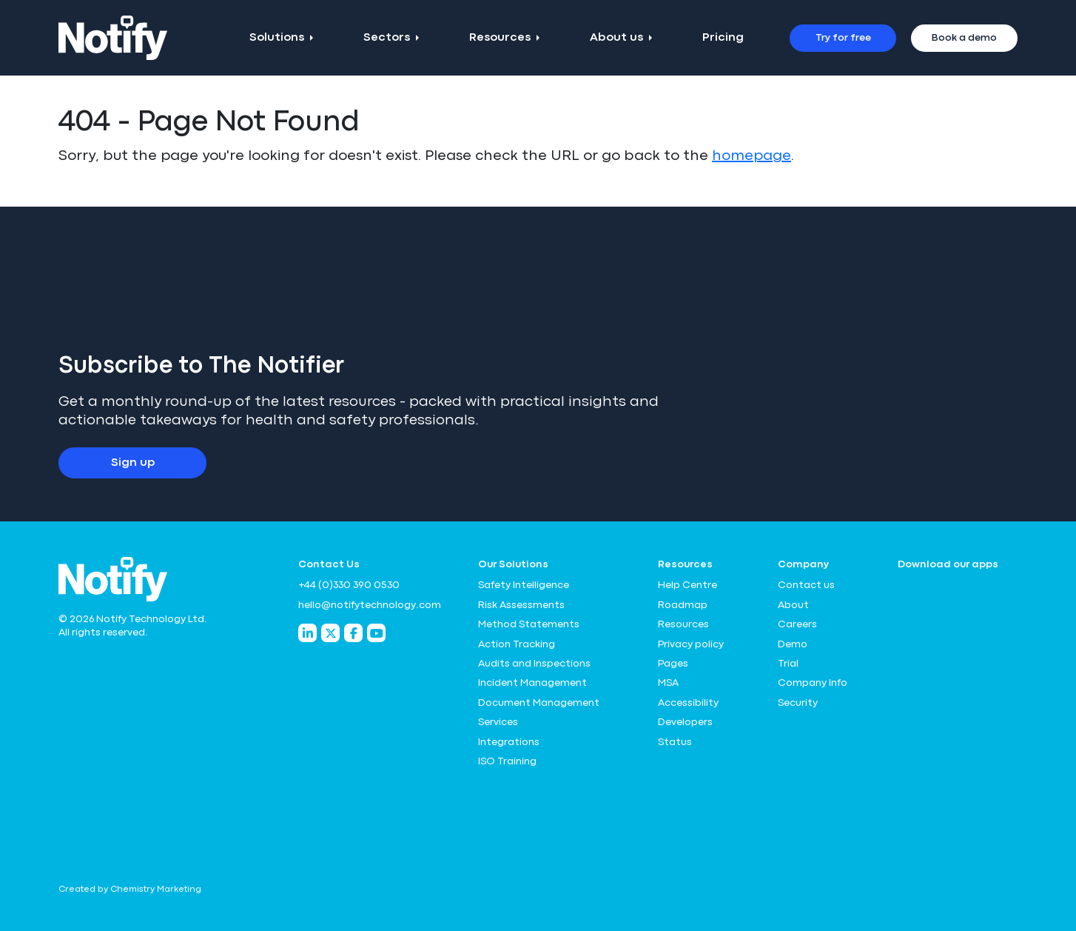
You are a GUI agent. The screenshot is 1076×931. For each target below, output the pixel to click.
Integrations (508, 742)
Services (498, 722)
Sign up (133, 463)
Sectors (386, 38)
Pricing (723, 38)
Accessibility (688, 702)
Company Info (812, 682)
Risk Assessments (521, 605)
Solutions (276, 38)
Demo (792, 644)
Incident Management (532, 682)
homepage (751, 156)
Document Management (538, 702)
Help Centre (687, 585)
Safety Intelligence (523, 585)
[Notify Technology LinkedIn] (307, 633)
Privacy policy (691, 644)
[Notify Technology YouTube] (376, 633)
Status (675, 742)
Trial (788, 663)
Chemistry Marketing (155, 889)
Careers (797, 624)
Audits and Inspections (534, 663)
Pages (673, 663)
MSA (668, 682)
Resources (500, 38)
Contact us (806, 585)
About (793, 605)
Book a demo (964, 37)
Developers (685, 722)
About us (616, 38)
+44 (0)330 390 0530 (349, 585)
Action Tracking (516, 644)
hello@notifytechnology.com (369, 605)
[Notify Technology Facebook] (353, 633)
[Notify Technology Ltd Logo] (112, 38)
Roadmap (682, 605)
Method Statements (528, 624)
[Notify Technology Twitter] (330, 633)
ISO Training (507, 761)
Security (798, 702)
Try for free (843, 37)
